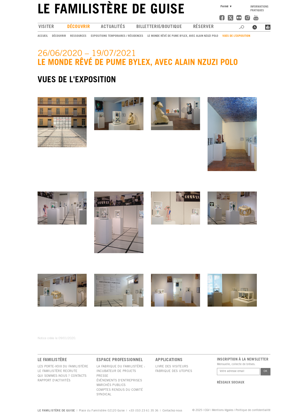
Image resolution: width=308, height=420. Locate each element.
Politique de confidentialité (253, 410)
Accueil (43, 36)
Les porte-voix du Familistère (63, 366)
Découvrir (78, 27)
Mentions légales (222, 410)
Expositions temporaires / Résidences (117, 36)
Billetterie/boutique (159, 27)
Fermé (227, 6)
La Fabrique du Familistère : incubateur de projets (120, 369)
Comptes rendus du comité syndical (119, 392)
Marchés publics (111, 385)
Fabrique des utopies (173, 371)
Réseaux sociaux (231, 382)
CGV (207, 410)
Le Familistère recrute (57, 371)
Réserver (203, 27)
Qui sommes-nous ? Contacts (62, 376)
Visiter (46, 27)
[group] (62, 122)
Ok (265, 371)
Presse (102, 376)
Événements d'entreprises (119, 380)
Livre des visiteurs (171, 366)
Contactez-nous (172, 410)
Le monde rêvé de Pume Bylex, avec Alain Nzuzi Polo (182, 36)
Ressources (78, 36)
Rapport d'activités (54, 380)
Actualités (113, 27)
